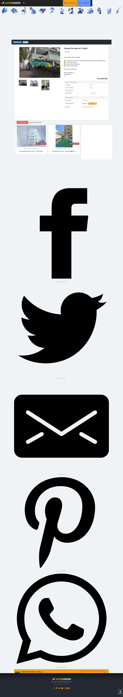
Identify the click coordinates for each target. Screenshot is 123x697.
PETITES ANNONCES (95, 3)
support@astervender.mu (61, 683)
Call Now (92, 103)
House (91, 85)
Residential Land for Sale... (31, 148)
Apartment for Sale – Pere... (64, 148)
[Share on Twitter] (61, 331)
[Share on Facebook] (61, 234)
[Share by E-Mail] (61, 427)
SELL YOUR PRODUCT (81, 3)
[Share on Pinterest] (61, 523)
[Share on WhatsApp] (61, 620)
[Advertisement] (61, 28)
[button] (22, 62)
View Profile (22, 122)
